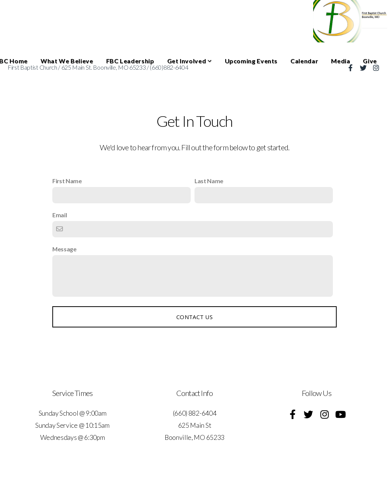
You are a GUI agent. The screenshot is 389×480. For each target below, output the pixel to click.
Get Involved (189, 60)
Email (59, 214)
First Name (67, 180)
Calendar (304, 60)
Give (370, 60)
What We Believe (67, 60)
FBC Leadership (130, 60)
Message (64, 248)
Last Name (208, 180)
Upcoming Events (251, 60)
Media (340, 60)
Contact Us (194, 317)
